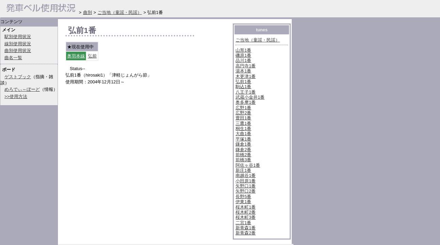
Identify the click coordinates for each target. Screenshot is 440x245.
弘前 (92, 56)
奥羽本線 (76, 56)
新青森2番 (246, 232)
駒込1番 (243, 86)
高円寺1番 (246, 65)
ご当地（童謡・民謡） (258, 40)
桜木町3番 (246, 217)
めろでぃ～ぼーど (22, 89)
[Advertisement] (145, 210)
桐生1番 (243, 128)
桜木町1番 (246, 207)
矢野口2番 (246, 191)
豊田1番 (243, 117)
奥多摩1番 (246, 102)
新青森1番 (246, 227)
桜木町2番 (246, 212)
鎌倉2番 (243, 149)
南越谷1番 (246, 175)
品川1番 (243, 60)
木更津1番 (246, 76)
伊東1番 (243, 201)
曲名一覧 (13, 57)
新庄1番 (243, 170)
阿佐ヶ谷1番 (248, 165)
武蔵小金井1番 (250, 97)
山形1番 (243, 50)
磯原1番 (243, 55)
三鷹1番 (243, 123)
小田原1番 (246, 180)
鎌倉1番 (243, 144)
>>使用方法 (15, 96)
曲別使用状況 (17, 50)
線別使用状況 (17, 43)
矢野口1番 (246, 186)
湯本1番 (243, 71)
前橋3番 (243, 159)
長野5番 (243, 196)
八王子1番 (246, 92)
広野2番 (243, 112)
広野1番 (243, 107)
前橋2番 (243, 154)
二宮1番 (243, 222)
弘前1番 (243, 81)
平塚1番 (243, 139)
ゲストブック (17, 76)
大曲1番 (243, 133)
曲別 (87, 12)
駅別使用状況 (17, 36)
